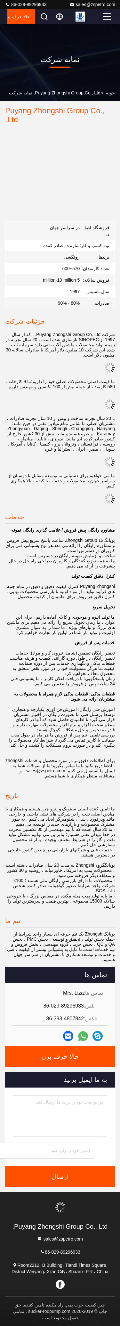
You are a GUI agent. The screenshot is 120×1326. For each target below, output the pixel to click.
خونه (110, 92)
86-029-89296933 (25, 4)
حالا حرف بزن (18, 16)
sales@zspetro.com (92, 4)
